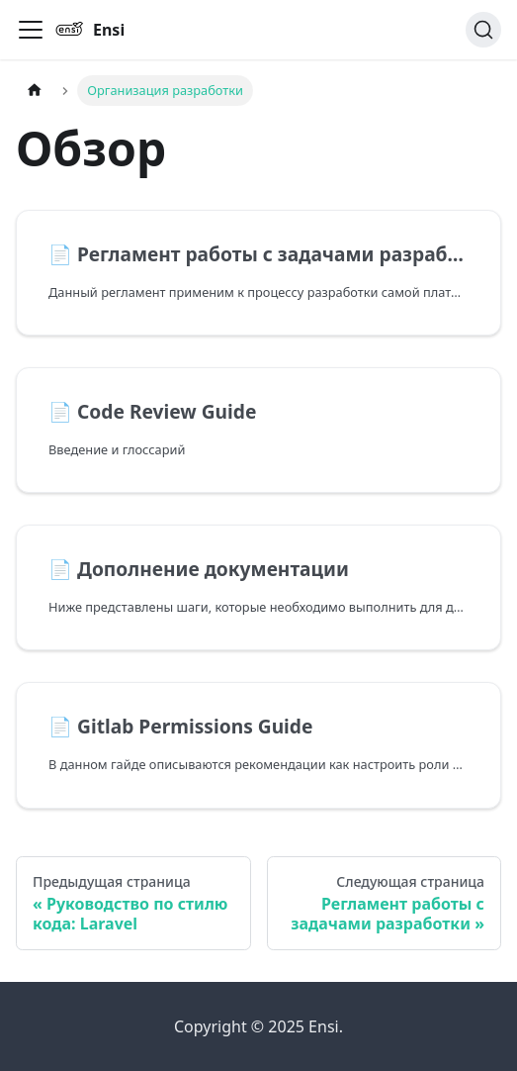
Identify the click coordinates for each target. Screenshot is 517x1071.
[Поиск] (483, 30)
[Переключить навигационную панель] (30, 30)
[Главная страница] (34, 90)
